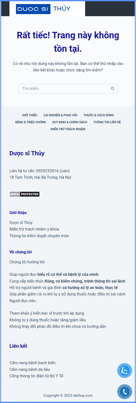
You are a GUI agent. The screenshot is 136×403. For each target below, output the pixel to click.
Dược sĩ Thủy (21, 222)
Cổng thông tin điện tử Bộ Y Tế (36, 376)
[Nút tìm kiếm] (113, 89)
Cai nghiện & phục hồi (60, 115)
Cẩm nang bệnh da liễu (29, 369)
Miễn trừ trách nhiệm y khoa (34, 229)
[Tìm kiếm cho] (63, 89)
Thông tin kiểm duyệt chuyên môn (39, 235)
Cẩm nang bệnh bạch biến (32, 362)
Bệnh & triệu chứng (30, 122)
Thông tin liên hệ (107, 122)
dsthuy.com (83, 395)
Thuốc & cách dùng (99, 115)
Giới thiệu (29, 115)
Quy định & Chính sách (69, 122)
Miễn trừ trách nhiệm (68, 129)
